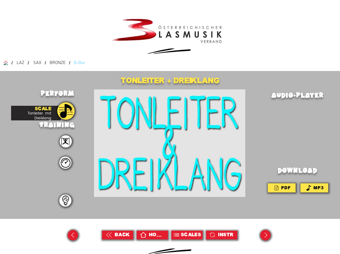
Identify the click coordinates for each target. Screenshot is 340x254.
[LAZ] (20, 63)
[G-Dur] (79, 63)
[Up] (73, 235)
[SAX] (37, 63)
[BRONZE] (57, 63)
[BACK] (117, 235)
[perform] (66, 141)
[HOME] (152, 235)
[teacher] (65, 201)
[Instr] (221, 235)
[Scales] (187, 235)
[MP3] (314, 187)
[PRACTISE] (66, 111)
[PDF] (282, 187)
